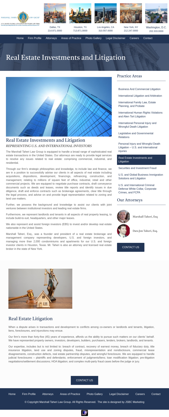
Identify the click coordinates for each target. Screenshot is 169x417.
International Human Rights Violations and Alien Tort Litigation (140, 114)
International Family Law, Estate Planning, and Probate (137, 104)
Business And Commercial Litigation (139, 89)
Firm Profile (34, 38)
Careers (134, 38)
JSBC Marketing (134, 402)
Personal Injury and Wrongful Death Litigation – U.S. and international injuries (139, 147)
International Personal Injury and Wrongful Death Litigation (137, 125)
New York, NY (131, 27)
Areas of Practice (71, 38)
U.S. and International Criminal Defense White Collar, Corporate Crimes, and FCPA (137, 189)
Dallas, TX (55, 27)
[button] (131, 247)
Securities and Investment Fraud (137, 168)
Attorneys (51, 38)
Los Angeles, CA (105, 27)
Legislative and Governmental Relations (135, 135)
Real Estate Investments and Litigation (135, 159)
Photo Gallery (93, 38)
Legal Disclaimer (115, 38)
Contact (147, 38)
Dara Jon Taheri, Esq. (145, 231)
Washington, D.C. (156, 27)
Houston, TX (80, 27)
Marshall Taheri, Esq (145, 217)
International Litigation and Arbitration (140, 95)
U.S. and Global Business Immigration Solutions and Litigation (140, 176)
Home (20, 38)
